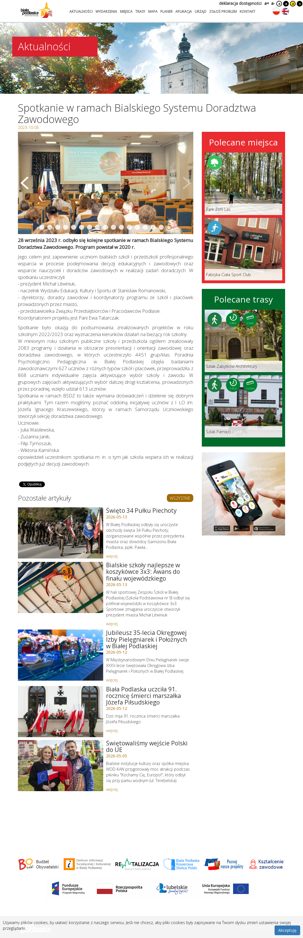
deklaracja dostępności (240, 3)
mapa (152, 11)
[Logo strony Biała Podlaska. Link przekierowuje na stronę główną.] (36, 10)
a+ (266, 3)
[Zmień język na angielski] (285, 11)
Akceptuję (287, 930)
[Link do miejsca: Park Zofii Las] (243, 184)
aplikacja (183, 11)
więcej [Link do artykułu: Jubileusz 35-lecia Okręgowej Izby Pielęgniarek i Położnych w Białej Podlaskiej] (112, 680)
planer (166, 11)
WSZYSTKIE (180, 498)
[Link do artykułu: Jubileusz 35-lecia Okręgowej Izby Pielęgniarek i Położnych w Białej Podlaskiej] (60, 655)
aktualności (81, 11)
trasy (140, 11)
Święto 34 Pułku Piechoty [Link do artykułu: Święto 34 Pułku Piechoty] (141, 510)
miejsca (126, 11)
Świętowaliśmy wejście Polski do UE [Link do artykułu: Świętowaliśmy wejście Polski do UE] (147, 746)
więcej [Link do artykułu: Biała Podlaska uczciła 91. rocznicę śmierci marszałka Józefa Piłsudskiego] (112, 730)
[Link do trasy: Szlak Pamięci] (243, 406)
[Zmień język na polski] (276, 11)
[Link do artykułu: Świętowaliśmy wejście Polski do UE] (60, 765)
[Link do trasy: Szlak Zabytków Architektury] (243, 341)
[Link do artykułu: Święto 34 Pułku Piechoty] (60, 532)
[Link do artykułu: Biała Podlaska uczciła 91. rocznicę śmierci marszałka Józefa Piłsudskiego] (60, 711)
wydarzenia (106, 11)
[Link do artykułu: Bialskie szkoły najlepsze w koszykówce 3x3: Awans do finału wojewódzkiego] (60, 587)
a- (273, 3)
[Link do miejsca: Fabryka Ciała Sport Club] (243, 249)
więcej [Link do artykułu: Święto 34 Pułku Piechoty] (112, 556)
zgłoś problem (223, 11)
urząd (200, 11)
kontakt (247, 11)
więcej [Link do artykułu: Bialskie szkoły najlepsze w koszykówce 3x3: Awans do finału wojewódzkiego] (112, 623)
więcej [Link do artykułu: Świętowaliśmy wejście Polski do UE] (112, 789)
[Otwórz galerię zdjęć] (105, 183)
